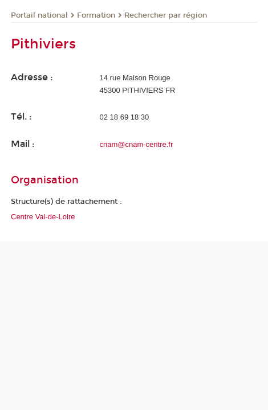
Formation (96, 15)
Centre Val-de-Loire (43, 216)
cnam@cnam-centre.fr (136, 144)
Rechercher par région (165, 15)
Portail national (39, 15)
